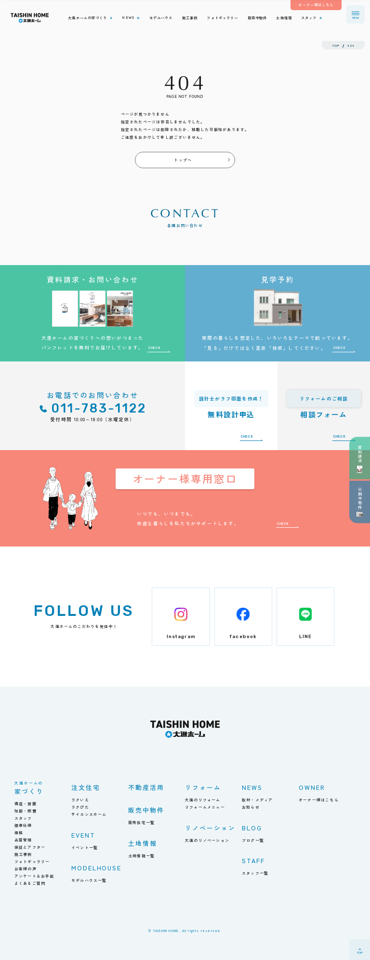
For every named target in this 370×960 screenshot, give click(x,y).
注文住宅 (85, 787)
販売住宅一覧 (141, 822)
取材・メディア (257, 799)
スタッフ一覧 (255, 873)
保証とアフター (29, 847)
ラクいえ (80, 799)
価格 (18, 832)
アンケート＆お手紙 (34, 876)
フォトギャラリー (32, 861)
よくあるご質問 (29, 883)
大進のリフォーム (203, 799)
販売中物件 (146, 809)
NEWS (252, 787)
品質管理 (23, 839)
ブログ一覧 (253, 840)
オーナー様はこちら (319, 799)
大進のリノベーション (207, 840)
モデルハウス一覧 (89, 880)
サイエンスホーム (89, 814)
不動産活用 (146, 787)
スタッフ (23, 818)
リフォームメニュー (205, 807)
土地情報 (142, 843)
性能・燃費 (25, 810)
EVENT (83, 835)
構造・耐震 (25, 803)
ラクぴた (80, 807)
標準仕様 (23, 825)
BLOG (252, 827)
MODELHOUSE (96, 867)
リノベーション (210, 827)
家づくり (28, 788)
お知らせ (251, 807)
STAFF (253, 860)
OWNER (312, 787)
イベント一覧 (84, 847)
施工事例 (23, 854)
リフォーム (203, 787)
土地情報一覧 (141, 855)
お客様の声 (25, 868)
